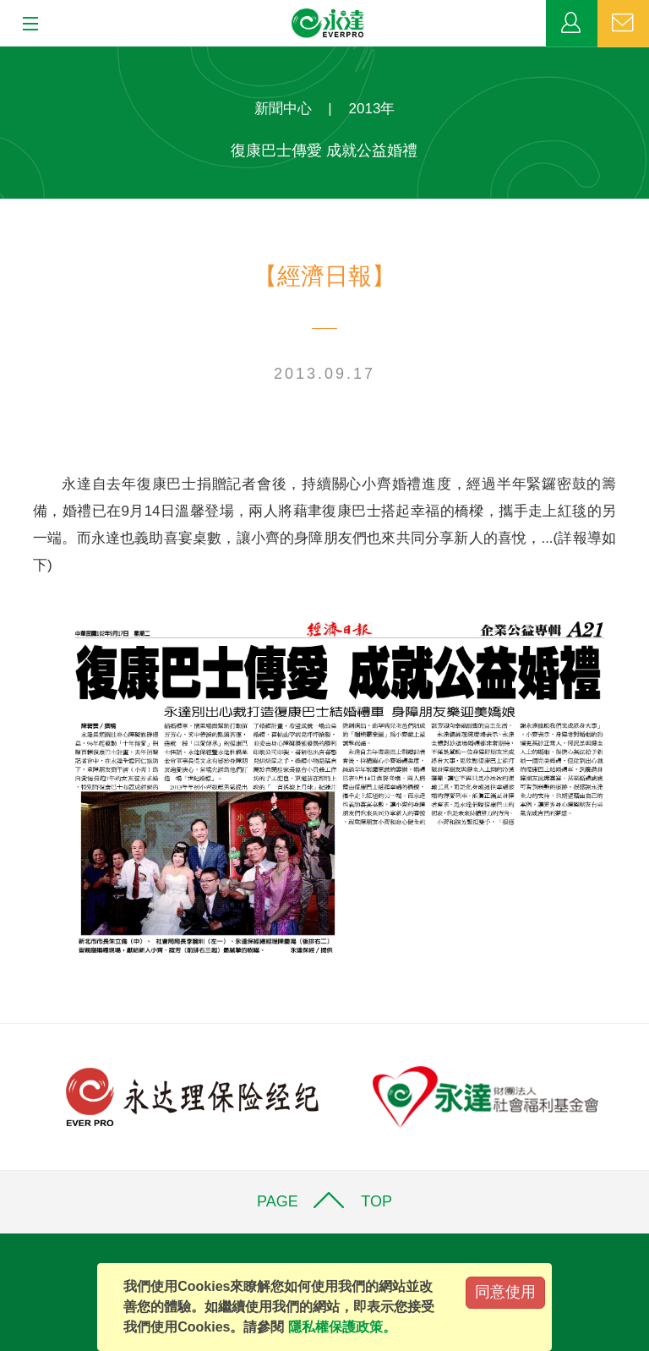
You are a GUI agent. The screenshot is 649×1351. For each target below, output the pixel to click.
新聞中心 (283, 109)
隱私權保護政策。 (342, 1327)
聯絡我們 (623, 23)
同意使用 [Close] (505, 1291)
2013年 (372, 109)
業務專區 (571, 23)
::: (5, 55)
